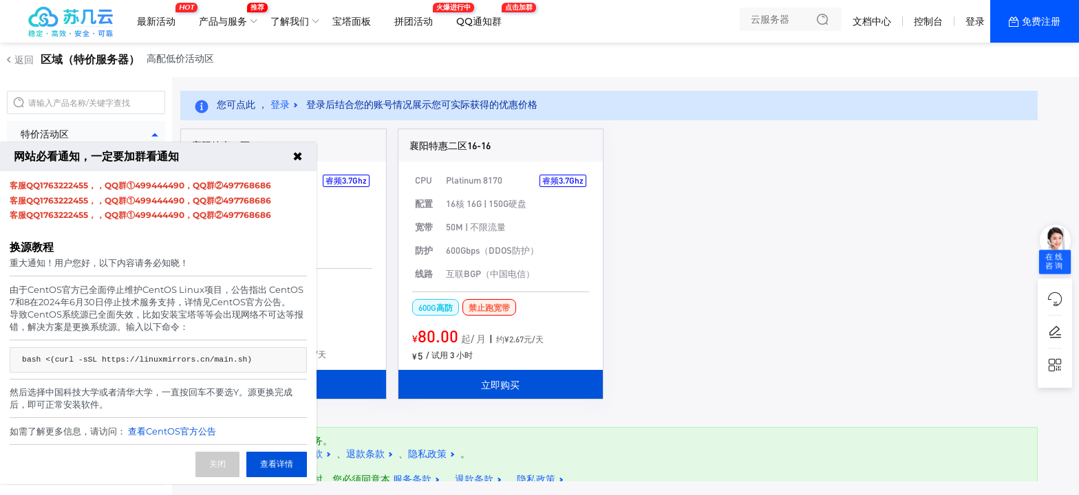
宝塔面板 (351, 21)
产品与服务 (226, 16)
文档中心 (872, 21)
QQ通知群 (482, 16)
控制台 (928, 21)
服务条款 (412, 479)
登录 (975, 21)
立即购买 (500, 384)
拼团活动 (417, 16)
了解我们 (289, 21)
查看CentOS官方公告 (172, 431)
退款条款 (365, 454)
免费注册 (1041, 21)
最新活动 (159, 16)
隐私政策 (427, 454)
